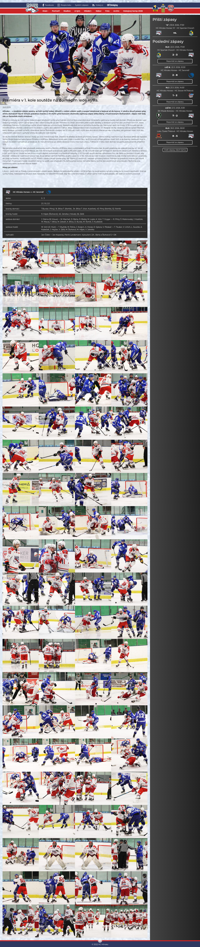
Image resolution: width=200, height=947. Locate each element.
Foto (107, 11)
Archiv (116, 11)
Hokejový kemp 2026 (133, 11)
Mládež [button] (88, 11)
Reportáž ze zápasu (175, 61)
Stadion (67, 11)
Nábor (99, 11)
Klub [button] (45, 11)
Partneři (56, 11)
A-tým (77, 11)
